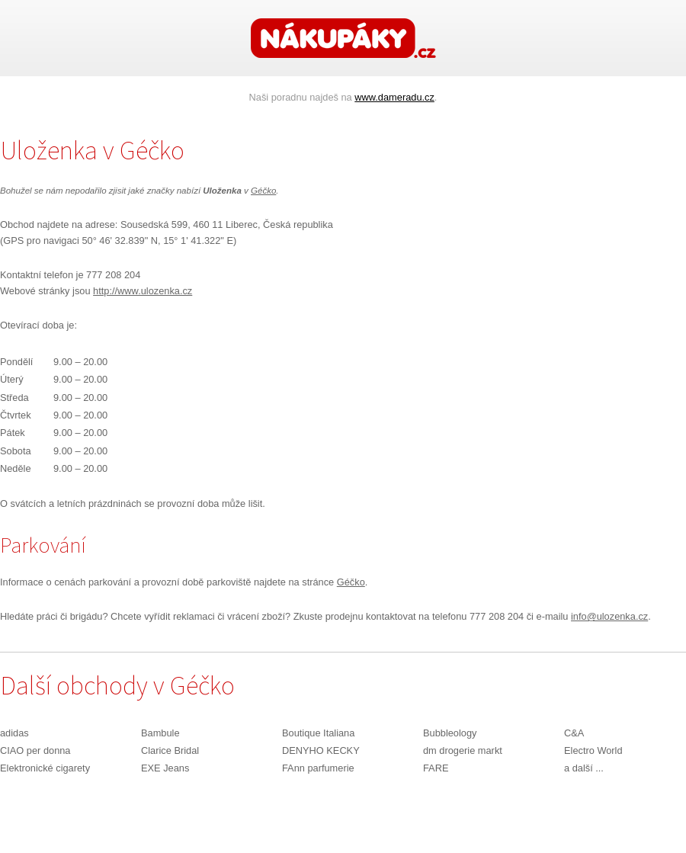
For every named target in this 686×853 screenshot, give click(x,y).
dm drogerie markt (462, 750)
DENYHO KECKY (321, 750)
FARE (435, 768)
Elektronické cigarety (45, 768)
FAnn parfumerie (318, 768)
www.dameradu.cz (394, 97)
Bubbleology (449, 733)
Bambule (160, 733)
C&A (574, 733)
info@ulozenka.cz (609, 616)
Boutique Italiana (318, 733)
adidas (14, 733)
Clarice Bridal (170, 750)
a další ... (584, 768)
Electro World (593, 750)
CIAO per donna (35, 750)
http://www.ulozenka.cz (142, 291)
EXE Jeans (165, 768)
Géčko (263, 190)
